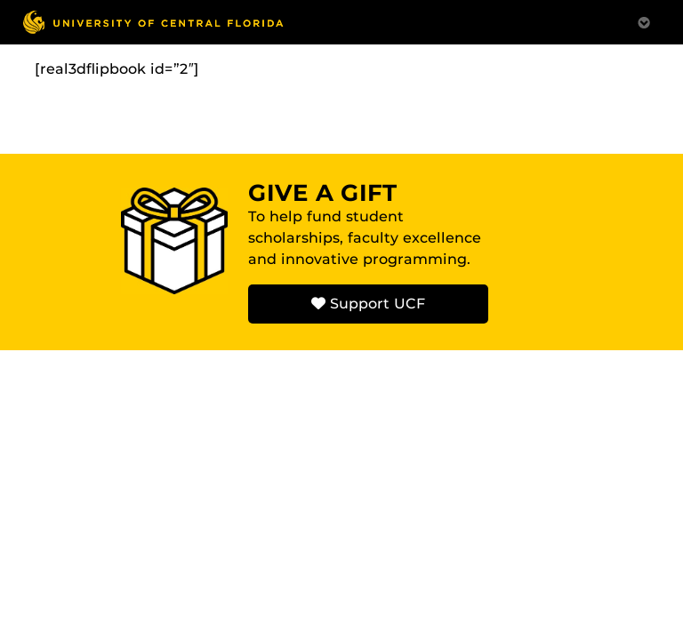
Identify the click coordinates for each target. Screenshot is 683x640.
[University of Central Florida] (153, 22)
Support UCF (368, 303)
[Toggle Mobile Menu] (644, 21)
